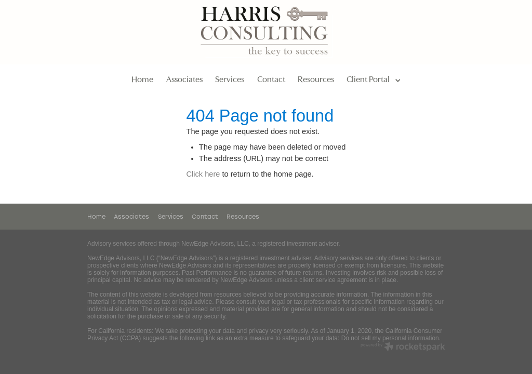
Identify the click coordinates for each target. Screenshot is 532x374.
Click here (203, 174)
